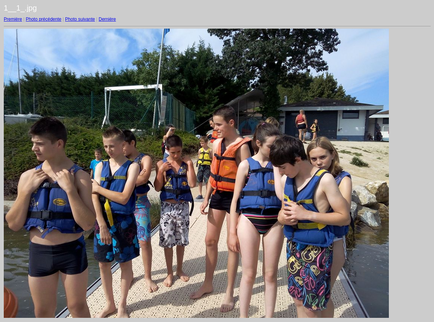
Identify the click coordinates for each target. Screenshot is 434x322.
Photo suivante (80, 19)
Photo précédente (43, 19)
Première (13, 19)
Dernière (107, 19)
